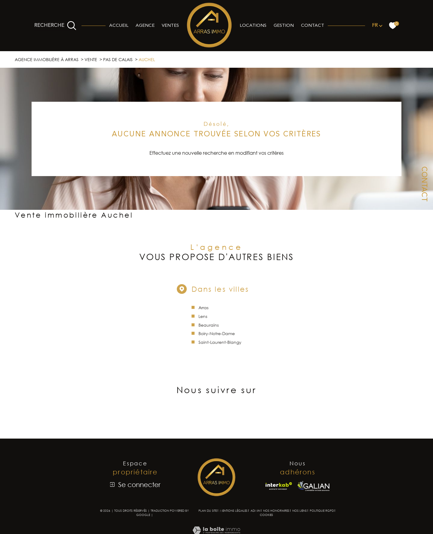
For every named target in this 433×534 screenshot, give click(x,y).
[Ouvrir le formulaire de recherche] (55, 25)
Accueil (118, 25)
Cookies (266, 515)
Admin (255, 510)
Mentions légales (233, 510)
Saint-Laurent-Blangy (219, 346)
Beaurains (208, 329)
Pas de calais (118, 59)
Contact (312, 25)
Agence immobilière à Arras (46, 59)
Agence (145, 25)
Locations (253, 25)
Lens (202, 320)
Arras (203, 311)
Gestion (284, 25)
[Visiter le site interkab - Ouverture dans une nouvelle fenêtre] (279, 486)
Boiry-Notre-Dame (216, 337)
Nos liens (299, 510)
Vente (90, 59)
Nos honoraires (276, 510)
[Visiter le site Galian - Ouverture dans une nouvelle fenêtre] (313, 486)
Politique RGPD (322, 510)
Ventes (170, 25)
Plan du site (207, 510)
